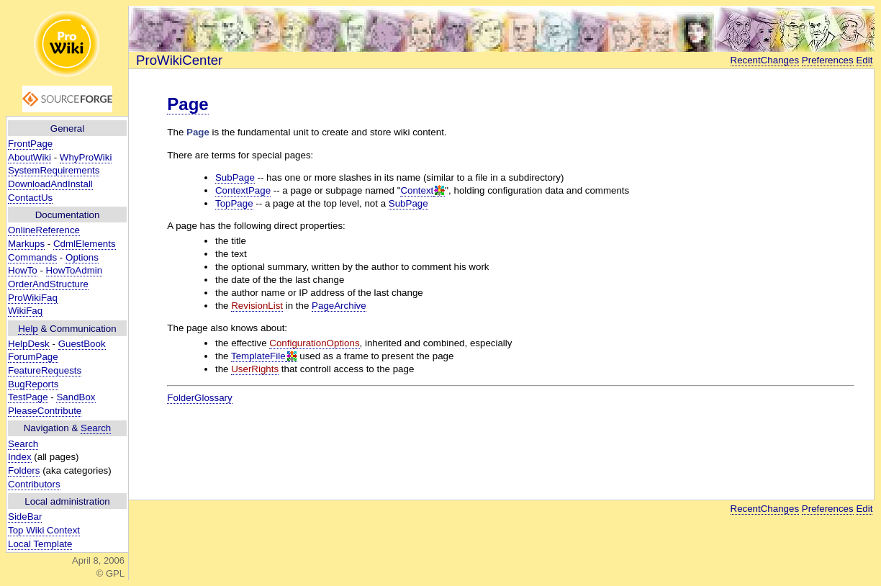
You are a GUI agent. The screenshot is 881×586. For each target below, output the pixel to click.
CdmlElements (84, 243)
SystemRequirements (53, 170)
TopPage (234, 203)
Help (27, 328)
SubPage (235, 177)
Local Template (40, 543)
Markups (26, 243)
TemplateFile (258, 356)
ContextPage (243, 190)
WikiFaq (25, 310)
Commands (32, 257)
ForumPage (33, 356)
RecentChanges (765, 60)
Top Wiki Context (44, 530)
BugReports (33, 384)
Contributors (34, 484)
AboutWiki (29, 157)
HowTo (22, 270)
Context (416, 190)
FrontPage (30, 143)
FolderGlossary (199, 397)
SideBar (25, 516)
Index (20, 456)
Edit (864, 60)
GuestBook (82, 343)
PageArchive (339, 305)
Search (96, 428)
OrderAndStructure (48, 284)
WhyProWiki (86, 157)
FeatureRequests (44, 370)
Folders (24, 470)
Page (187, 104)
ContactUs (30, 197)
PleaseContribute (44, 410)
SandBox (75, 397)
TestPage (28, 397)
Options (82, 257)
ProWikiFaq (33, 297)
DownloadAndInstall (50, 184)
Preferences (828, 60)
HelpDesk (29, 343)
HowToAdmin (74, 270)
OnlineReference (44, 230)
